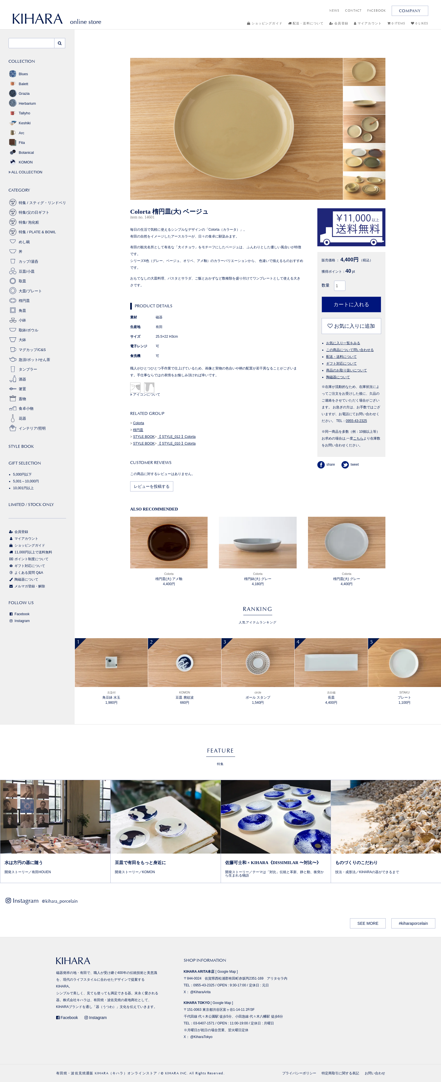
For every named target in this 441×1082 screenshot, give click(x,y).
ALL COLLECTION (25, 172)
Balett (18, 84)
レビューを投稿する (152, 486)
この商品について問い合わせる (350, 350)
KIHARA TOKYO (197, 1003)
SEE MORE (367, 923)
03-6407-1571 (204, 1023)
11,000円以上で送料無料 (30, 552)
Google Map (226, 972)
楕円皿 (138, 430)
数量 (326, 285)
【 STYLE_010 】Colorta (177, 444)
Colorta (138, 423)
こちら (358, 438)
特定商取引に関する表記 (340, 1073)
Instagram (19, 621)
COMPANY (410, 10)
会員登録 (338, 23)
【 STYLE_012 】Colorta (177, 437)
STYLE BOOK (144, 437)
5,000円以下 (22, 474)
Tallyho (19, 113)
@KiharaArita (200, 992)
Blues (18, 74)
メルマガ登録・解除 (27, 586)
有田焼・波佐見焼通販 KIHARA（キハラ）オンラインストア (106, 1073)
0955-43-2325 (356, 421)
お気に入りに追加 (351, 326)
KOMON (21, 162)
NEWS (334, 11)
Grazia (19, 93)
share (326, 465)
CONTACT (353, 11)
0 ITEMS (396, 23)
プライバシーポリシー (299, 1073)
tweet (350, 465)
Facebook (19, 614)
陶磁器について (338, 377)
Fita (17, 142)
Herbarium (22, 103)
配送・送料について (306, 23)
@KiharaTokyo (201, 1037)
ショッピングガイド (264, 23)
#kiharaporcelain (413, 923)
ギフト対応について (341, 363)
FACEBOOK (376, 11)
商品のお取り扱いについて (346, 370)
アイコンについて (145, 394)
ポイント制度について (28, 559)
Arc (16, 133)
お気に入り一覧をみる (343, 343)
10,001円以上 (23, 488)
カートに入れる (351, 304)
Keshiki (20, 123)
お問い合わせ (375, 1073)
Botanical (21, 152)
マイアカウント (368, 23)
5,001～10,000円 (26, 481)
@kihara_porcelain (60, 901)
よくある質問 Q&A (26, 573)
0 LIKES (419, 23)
